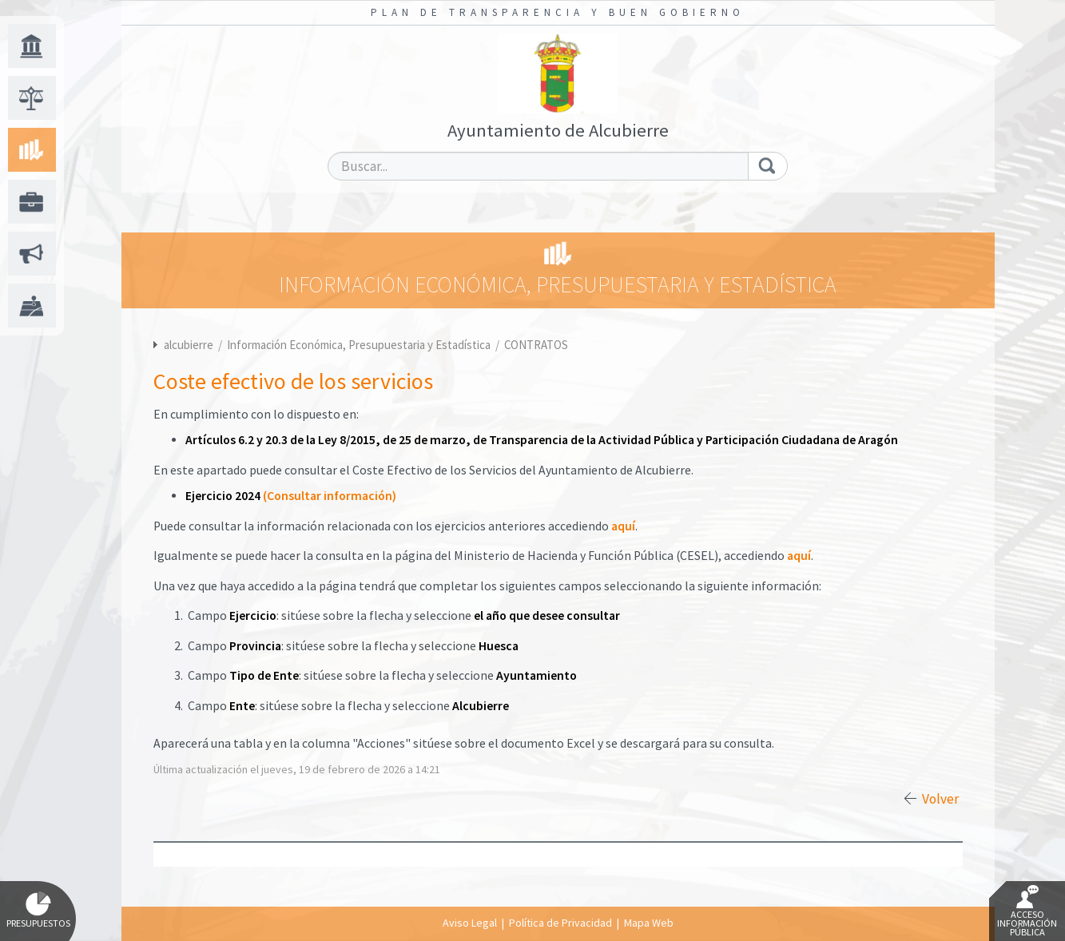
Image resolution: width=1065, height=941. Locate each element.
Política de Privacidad (560, 922)
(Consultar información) (329, 495)
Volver (940, 799)
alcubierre (188, 344)
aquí (623, 526)
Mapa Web (649, 922)
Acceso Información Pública (1027, 911)
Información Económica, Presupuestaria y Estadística (360, 344)
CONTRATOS (536, 344)
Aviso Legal (470, 922)
